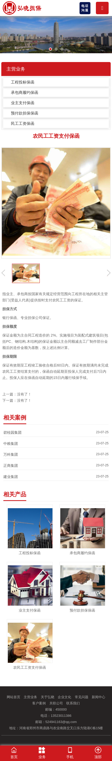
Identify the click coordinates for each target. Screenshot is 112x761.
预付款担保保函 (24, 113)
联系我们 (73, 703)
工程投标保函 (22, 82)
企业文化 (64, 697)
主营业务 (30, 697)
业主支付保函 (22, 103)
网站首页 (13, 697)
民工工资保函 (22, 123)
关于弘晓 (47, 697)
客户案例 (39, 703)
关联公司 (56, 703)
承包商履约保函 (24, 92)
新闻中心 (98, 697)
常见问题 (81, 697)
